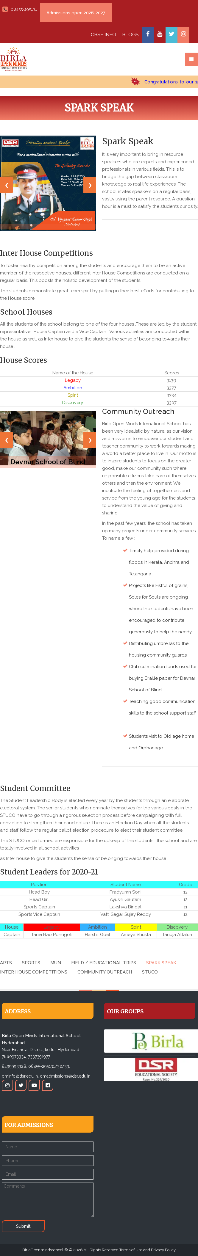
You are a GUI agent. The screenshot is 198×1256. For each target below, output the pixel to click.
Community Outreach (104, 972)
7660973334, (14, 1056)
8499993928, (14, 1066)
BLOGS (130, 34)
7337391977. (39, 1056)
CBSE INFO (103, 34)
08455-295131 (19, 9)
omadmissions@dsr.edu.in (65, 1076)
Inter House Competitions (33, 972)
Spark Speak (161, 962)
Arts (6, 962)
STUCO (150, 972)
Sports (31, 962)
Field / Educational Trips (103, 962)
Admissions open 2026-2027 (75, 12)
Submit (23, 1226)
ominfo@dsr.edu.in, (20, 1076)
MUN (55, 962)
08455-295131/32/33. (49, 1066)
